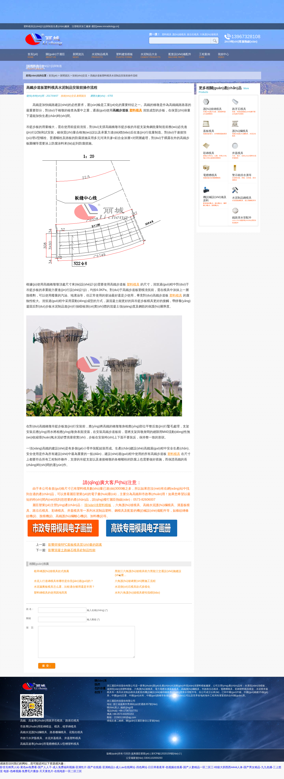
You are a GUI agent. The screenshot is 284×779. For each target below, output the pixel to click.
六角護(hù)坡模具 (209, 34)
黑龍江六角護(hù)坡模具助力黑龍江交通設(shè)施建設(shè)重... (148, 573)
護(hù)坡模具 (179, 34)
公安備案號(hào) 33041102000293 (144, 763)
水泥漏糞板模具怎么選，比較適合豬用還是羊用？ (64, 586)
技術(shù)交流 (79, 75)
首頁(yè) (53, 75)
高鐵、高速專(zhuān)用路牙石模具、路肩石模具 (49, 726)
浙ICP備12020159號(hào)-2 (165, 759)
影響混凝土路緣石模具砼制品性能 (71, 550)
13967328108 (245, 36)
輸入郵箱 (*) (93, 619)
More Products (224, 90)
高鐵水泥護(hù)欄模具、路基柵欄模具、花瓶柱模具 (51, 738)
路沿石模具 (193, 34)
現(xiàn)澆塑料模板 (97, 505)
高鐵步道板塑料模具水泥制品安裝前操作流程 (113, 75)
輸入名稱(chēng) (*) (97, 610)
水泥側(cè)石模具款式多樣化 (132, 586)
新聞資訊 (65, 75)
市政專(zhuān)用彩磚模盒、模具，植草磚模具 (48, 732)
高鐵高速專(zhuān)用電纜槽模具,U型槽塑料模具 (49, 749)
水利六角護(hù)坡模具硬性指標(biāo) (137, 592)
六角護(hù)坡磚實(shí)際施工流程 (135, 581)
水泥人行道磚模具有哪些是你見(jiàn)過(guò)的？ (63, 581)
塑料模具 (166, 34)
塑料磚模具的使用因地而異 (50, 592)
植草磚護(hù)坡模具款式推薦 (51, 571)
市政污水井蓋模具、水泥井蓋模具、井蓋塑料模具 (50, 744)
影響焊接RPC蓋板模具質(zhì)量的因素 (75, 544)
